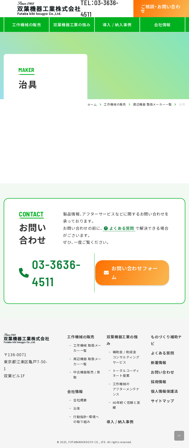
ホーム (92, 104)
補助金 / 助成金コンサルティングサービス (126, 357)
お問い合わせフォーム (131, 273)
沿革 (76, 408)
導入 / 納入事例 (117, 24)
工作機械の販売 (26, 24)
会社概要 (80, 400)
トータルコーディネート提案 (126, 373)
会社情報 (162, 24)
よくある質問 (119, 228)
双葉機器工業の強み (71, 24)
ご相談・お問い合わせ (160, 8)
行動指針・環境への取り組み (86, 419)
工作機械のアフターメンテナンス (126, 388)
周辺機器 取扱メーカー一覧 (152, 104)
